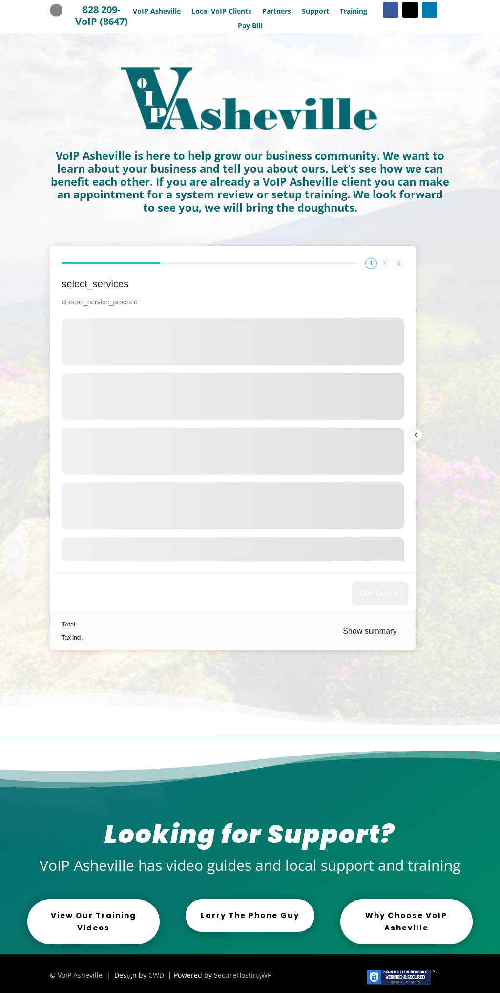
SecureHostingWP (242, 975)
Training (353, 12)
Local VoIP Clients (221, 12)
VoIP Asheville (157, 12)
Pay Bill (250, 26)
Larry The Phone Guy (250, 915)
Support (315, 12)
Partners (276, 12)
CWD (156, 975)
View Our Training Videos (93, 921)
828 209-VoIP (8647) (101, 15)
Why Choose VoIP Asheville (406, 921)
